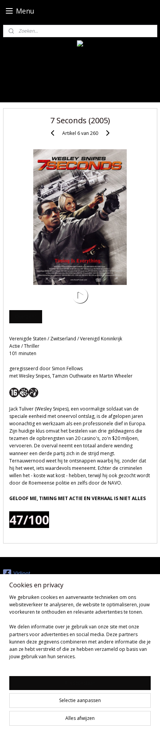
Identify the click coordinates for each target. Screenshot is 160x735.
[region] (80, 630)
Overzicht (25, 316)
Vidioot (17, 573)
